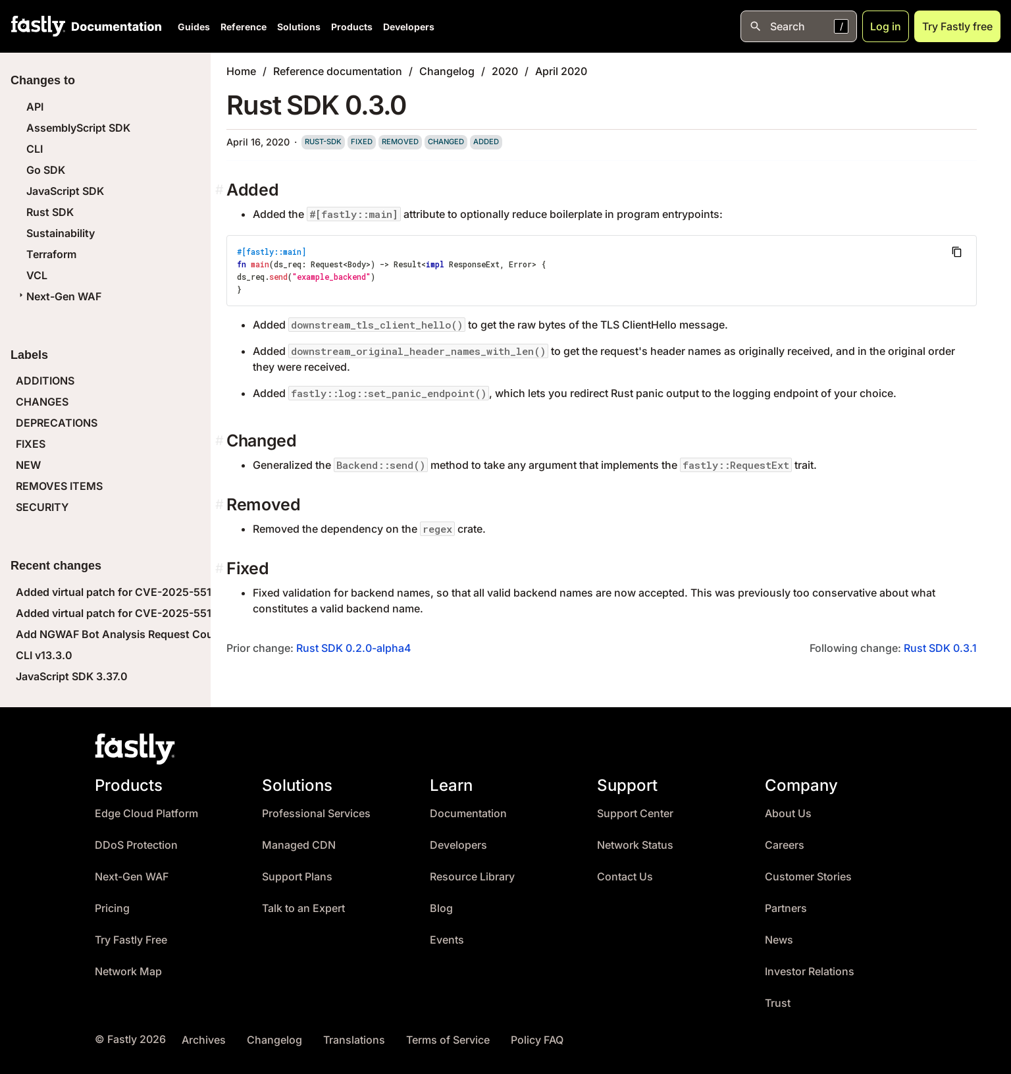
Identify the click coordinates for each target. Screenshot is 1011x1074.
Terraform (51, 254)
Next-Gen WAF (58, 296)
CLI (34, 148)
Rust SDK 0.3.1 (940, 648)
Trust (778, 1003)
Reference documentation (337, 71)
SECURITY (42, 507)
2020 (505, 71)
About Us (788, 813)
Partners (786, 908)
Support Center (635, 813)
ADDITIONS (45, 380)
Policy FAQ (537, 1040)
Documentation (468, 813)
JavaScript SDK (65, 191)
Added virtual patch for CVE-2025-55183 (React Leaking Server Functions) (204, 592)
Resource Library (472, 877)
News (779, 940)
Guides (194, 26)
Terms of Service (448, 1040)
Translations (354, 1040)
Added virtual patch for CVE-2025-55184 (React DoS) (152, 613)
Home (241, 71)
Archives (204, 1040)
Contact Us (625, 877)
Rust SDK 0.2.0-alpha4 (353, 648)
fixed (362, 141)
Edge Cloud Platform (146, 813)
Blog (441, 908)
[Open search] (798, 26)
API (34, 106)
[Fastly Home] (38, 26)
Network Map (128, 971)
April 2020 (561, 71)
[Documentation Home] (114, 26)
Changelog (447, 71)
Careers (784, 845)
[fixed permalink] (220, 568)
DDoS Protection (136, 845)
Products (352, 26)
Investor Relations (809, 971)
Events (447, 940)
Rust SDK (50, 212)
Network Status (635, 845)
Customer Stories (808, 877)
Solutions (299, 26)
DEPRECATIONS (56, 422)
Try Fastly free (957, 26)
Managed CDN (299, 845)
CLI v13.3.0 (44, 655)
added (486, 141)
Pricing (112, 908)
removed (400, 141)
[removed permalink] (220, 505)
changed (446, 141)
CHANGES (42, 401)
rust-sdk (323, 141)
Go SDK (45, 169)
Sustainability (60, 233)
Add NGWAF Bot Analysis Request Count (120, 634)
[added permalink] (220, 190)
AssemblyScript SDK (78, 127)
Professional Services (316, 813)
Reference (243, 26)
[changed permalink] (220, 441)
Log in (885, 26)
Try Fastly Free (131, 940)
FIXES (30, 443)
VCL (36, 275)
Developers (408, 26)
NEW (28, 464)
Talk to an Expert (303, 908)
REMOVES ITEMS (59, 486)
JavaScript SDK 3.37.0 (72, 676)
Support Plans (297, 877)
